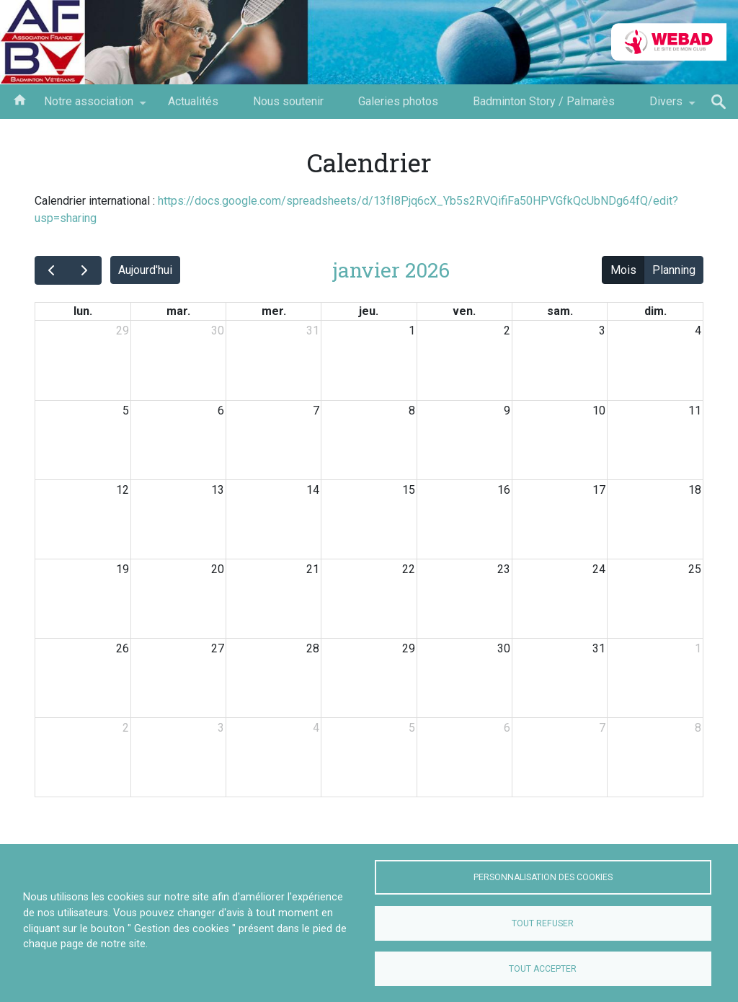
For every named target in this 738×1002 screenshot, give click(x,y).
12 (122, 490)
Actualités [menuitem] (193, 101)
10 (598, 410)
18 (694, 490)
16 (503, 490)
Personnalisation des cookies (543, 877)
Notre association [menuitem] (89, 106)
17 (598, 490)
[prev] (51, 270)
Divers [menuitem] (666, 106)
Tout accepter (543, 969)
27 (217, 648)
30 (217, 330)
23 (503, 569)
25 (694, 569)
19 (122, 569)
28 (312, 648)
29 (122, 330)
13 (217, 490)
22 (408, 569)
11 (694, 410)
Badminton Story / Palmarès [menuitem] (544, 101)
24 (598, 569)
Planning (673, 270)
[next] (85, 270)
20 (217, 569)
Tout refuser (543, 923)
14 (312, 490)
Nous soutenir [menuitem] (288, 101)
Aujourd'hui (145, 270)
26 (122, 648)
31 (312, 330)
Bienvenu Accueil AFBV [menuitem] (19, 98)
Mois (623, 270)
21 (312, 569)
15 (408, 490)
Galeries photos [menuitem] (398, 101)
